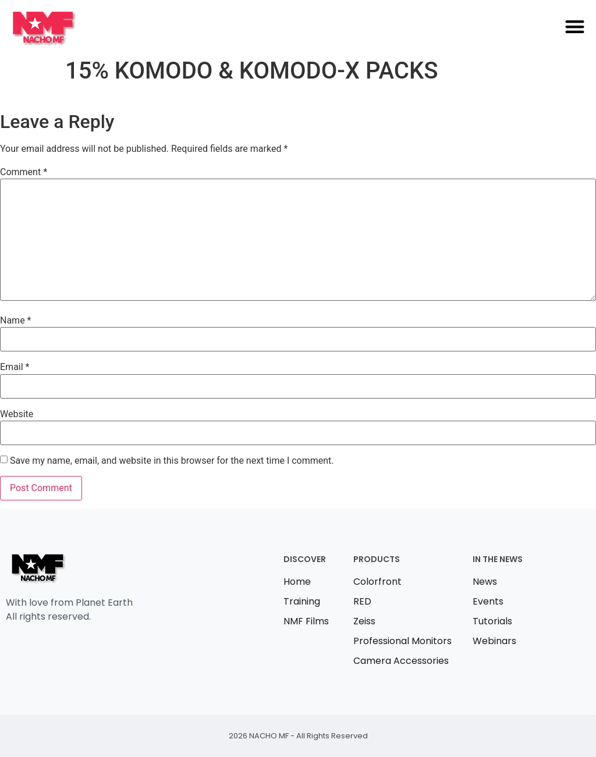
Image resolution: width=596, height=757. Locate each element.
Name (15, 320)
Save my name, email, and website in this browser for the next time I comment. (172, 460)
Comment (23, 172)
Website (16, 414)
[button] (574, 26)
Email (14, 367)
